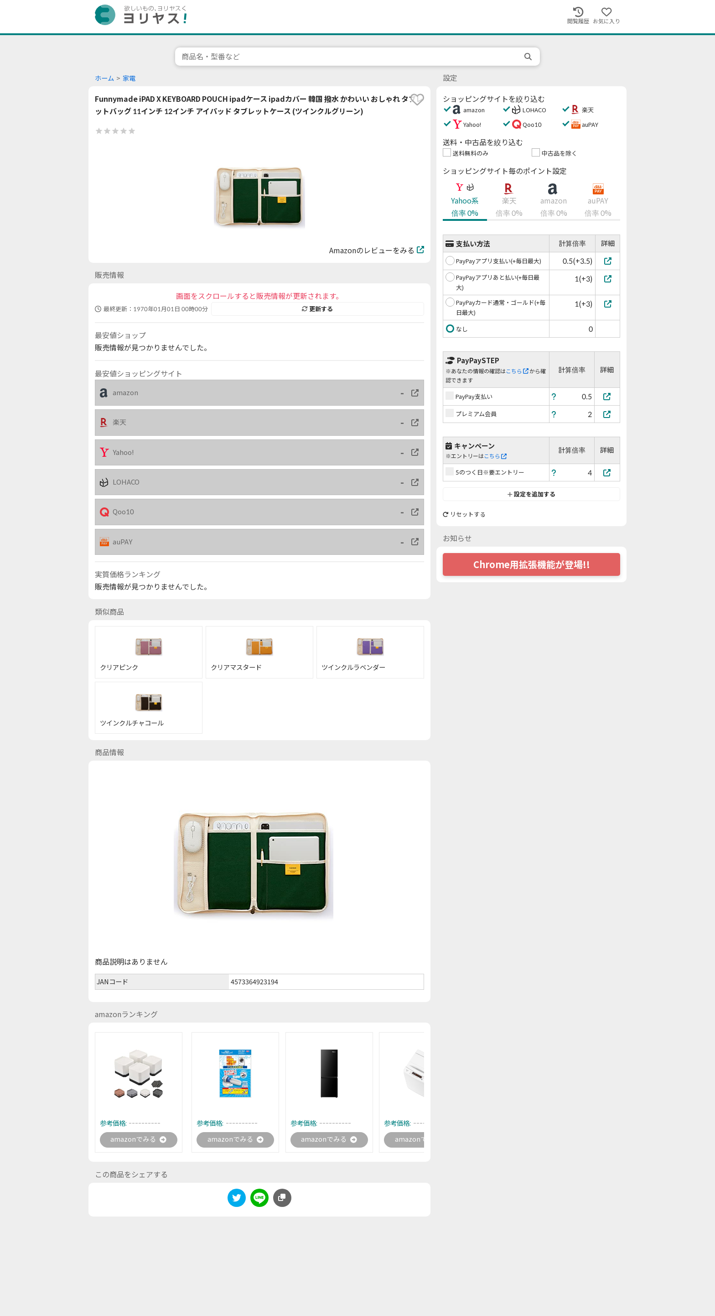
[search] (529, 56)
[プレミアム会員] (607, 414)
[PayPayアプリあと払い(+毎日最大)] (607, 278)
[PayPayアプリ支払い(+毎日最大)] (607, 261)
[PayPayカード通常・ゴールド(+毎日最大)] (607, 304)
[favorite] (417, 99)
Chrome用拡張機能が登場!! (531, 564)
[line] (259, 1200)
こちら (517, 371)
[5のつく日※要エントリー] (607, 472)
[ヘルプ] (554, 396)
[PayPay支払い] (607, 396)
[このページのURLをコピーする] (282, 1199)
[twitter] (236, 1200)
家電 (129, 78)
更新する (317, 309)
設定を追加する (531, 494)
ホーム (104, 78)
